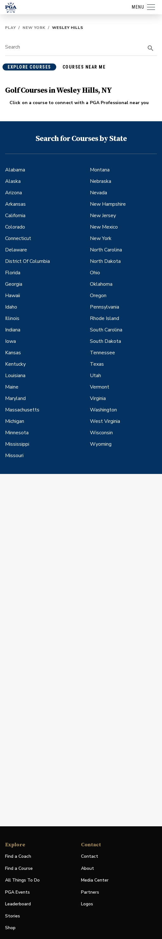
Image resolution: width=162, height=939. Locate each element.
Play (10, 27)
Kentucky (15, 364)
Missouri (14, 455)
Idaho (11, 306)
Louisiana (15, 375)
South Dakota (105, 341)
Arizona (13, 192)
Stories (12, 916)
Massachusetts (22, 409)
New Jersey (103, 215)
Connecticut (18, 238)
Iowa (10, 341)
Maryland (15, 398)
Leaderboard (18, 904)
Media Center (95, 880)
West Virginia (105, 421)
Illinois (12, 318)
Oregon (98, 295)
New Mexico (104, 226)
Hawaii (12, 295)
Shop (10, 928)
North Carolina (106, 249)
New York (34, 27)
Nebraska (100, 181)
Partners (90, 892)
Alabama (15, 169)
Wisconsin (101, 432)
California (15, 215)
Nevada (98, 192)
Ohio (95, 272)
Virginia (98, 398)
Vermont (99, 386)
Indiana (12, 329)
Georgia (13, 284)
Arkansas (15, 204)
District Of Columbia (27, 261)
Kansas (13, 352)
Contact (89, 856)
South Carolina (106, 329)
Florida (12, 272)
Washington (103, 409)
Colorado (15, 226)
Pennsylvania (104, 306)
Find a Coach (18, 856)
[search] (150, 48)
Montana (100, 169)
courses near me (84, 67)
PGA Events (17, 892)
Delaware (16, 249)
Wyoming (100, 444)
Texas (97, 364)
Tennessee (102, 352)
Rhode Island (104, 318)
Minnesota (17, 432)
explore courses (29, 67)
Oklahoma (101, 284)
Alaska (13, 181)
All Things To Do (22, 880)
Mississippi (17, 444)
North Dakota (105, 261)
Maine (11, 386)
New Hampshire (108, 204)
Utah (95, 375)
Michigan (14, 421)
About (87, 868)
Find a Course (19, 868)
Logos (87, 904)
